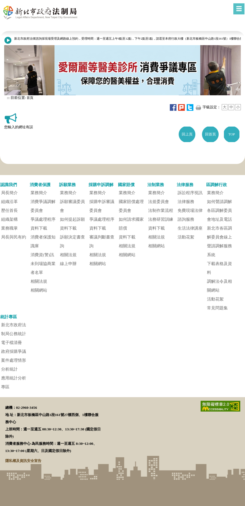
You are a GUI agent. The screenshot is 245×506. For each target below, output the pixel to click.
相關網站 (39, 290)
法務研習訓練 (160, 219)
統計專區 (8, 316)
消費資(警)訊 (42, 255)
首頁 (29, 97)
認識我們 (8, 184)
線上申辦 (68, 263)
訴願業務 (67, 184)
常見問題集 (217, 308)
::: (8, 97)
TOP (231, 134)
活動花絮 (186, 237)
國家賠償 (126, 184)
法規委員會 (158, 201)
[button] (126, 175)
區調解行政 (216, 184)
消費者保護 (40, 184)
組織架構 (9, 219)
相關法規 (39, 281)
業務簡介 (39, 193)
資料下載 (39, 228)
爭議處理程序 (43, 219)
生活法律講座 (190, 228)
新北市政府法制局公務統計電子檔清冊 (13, 334)
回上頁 (187, 134)
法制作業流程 (160, 210)
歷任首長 (9, 210)
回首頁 (210, 134)
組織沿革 (9, 201)
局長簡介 (9, 193)
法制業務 (155, 184)
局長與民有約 (13, 237)
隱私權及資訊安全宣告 (23, 461)
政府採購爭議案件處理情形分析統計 (13, 360)
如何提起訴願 (72, 219)
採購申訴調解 (101, 184)
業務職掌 (9, 228)
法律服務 (185, 184)
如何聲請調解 (219, 201)
